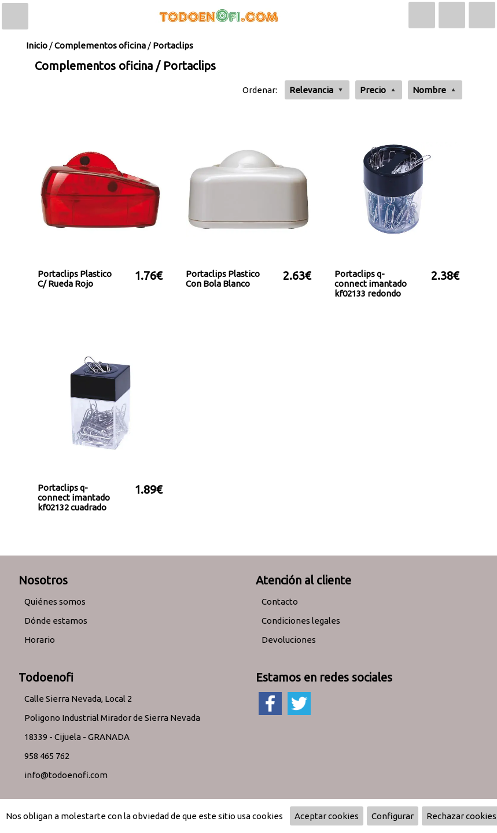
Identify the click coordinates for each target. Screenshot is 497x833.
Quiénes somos (55, 601)
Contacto (280, 601)
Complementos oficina (100, 45)
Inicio (36, 45)
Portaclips (173, 45)
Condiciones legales (301, 620)
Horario (39, 640)
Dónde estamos (55, 620)
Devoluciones (289, 640)
